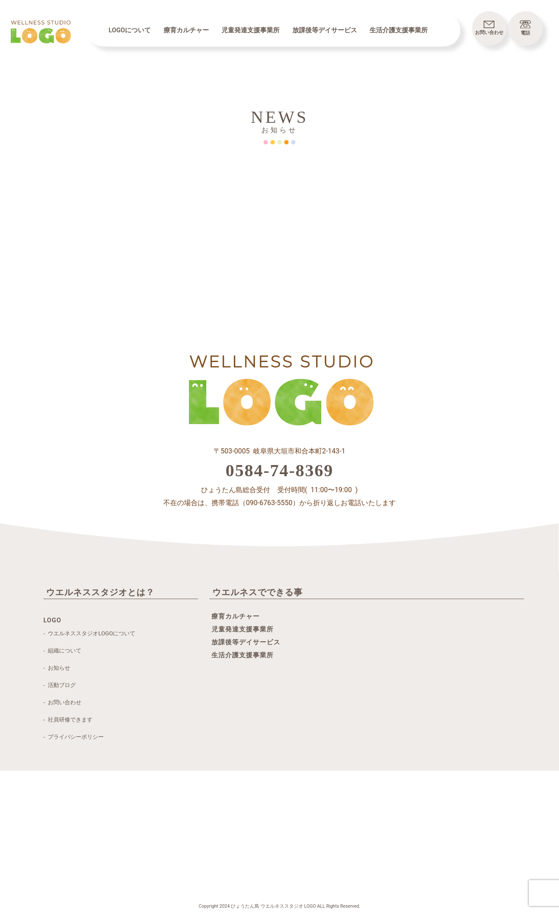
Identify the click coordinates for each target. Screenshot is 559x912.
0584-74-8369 (280, 470)
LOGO (52, 620)
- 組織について (62, 650)
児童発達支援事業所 (250, 30)
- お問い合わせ (62, 702)
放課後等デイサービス (324, 30)
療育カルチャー (186, 30)
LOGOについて (130, 30)
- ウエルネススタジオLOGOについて (89, 633)
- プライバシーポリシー (73, 737)
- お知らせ (56, 668)
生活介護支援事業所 (399, 30)
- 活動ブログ (59, 685)
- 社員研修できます (68, 719)
